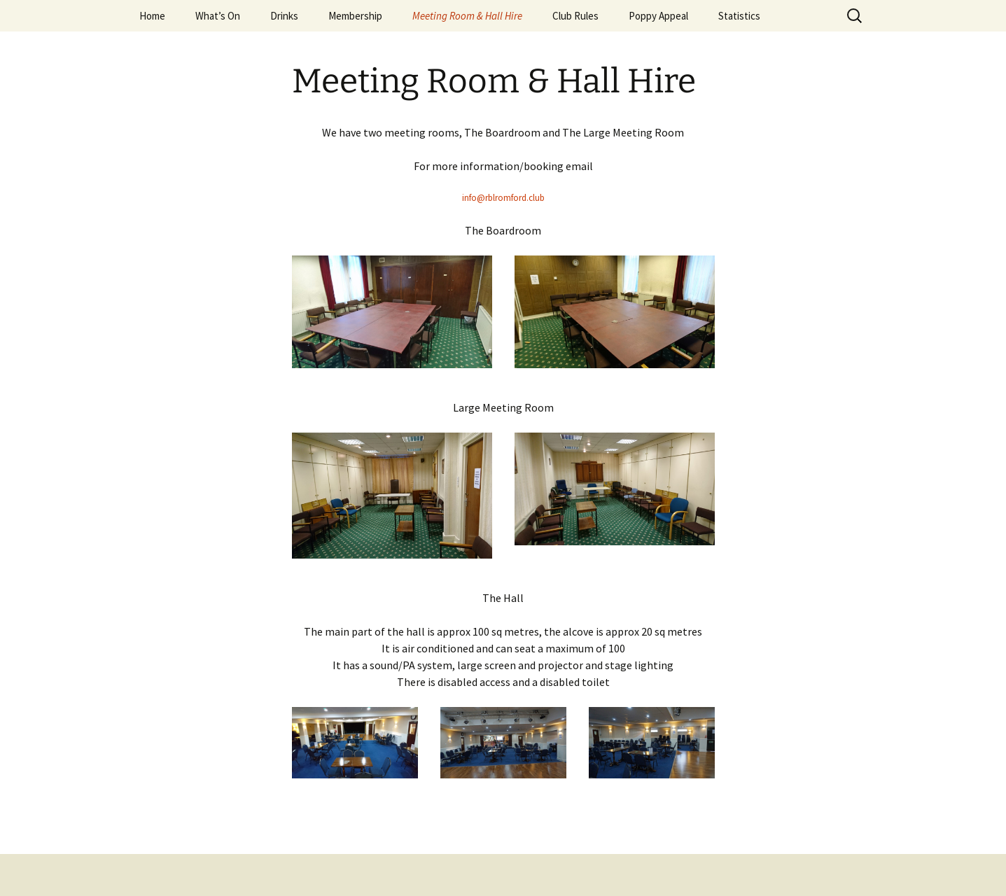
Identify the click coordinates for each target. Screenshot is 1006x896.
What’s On (217, 15)
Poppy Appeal (658, 15)
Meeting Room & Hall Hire (467, 15)
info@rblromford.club (503, 198)
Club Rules (575, 15)
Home (152, 15)
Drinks (284, 15)
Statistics (739, 15)
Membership (355, 15)
